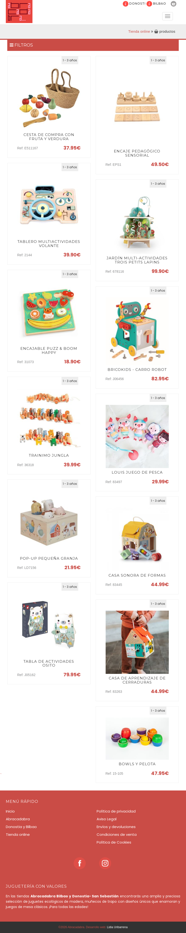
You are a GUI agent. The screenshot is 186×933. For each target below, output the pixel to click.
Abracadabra (18, 818)
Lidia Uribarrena (117, 927)
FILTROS (21, 45)
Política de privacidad (116, 811)
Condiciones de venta (117, 834)
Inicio (10, 811)
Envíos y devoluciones (116, 826)
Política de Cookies (114, 842)
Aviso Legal (106, 818)
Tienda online (139, 31)
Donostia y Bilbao (21, 826)
